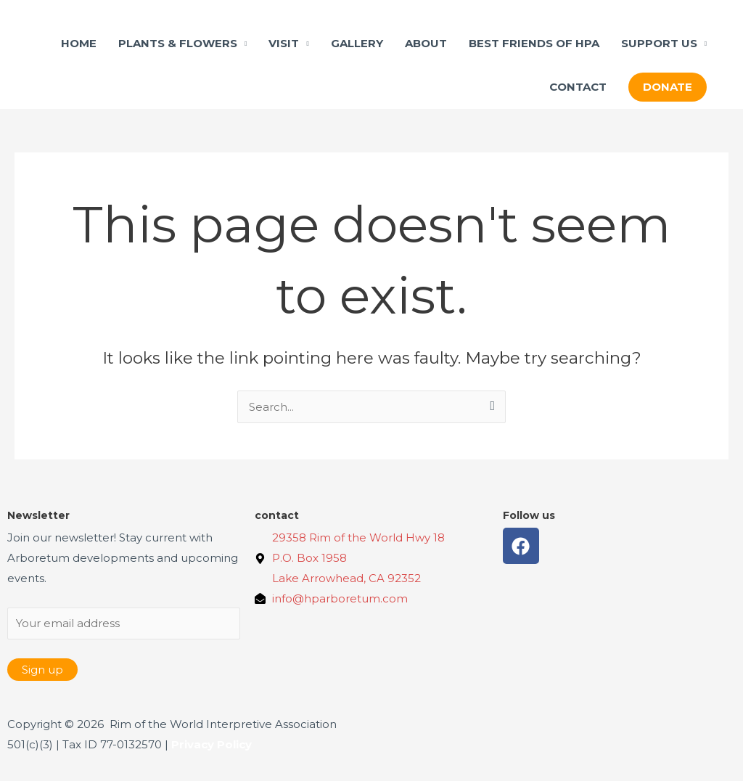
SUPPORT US (659, 43)
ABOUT (426, 43)
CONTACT (578, 87)
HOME (79, 43)
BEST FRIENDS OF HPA (534, 43)
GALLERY (357, 43)
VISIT (283, 43)
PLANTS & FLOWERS (177, 43)
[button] (667, 87)
